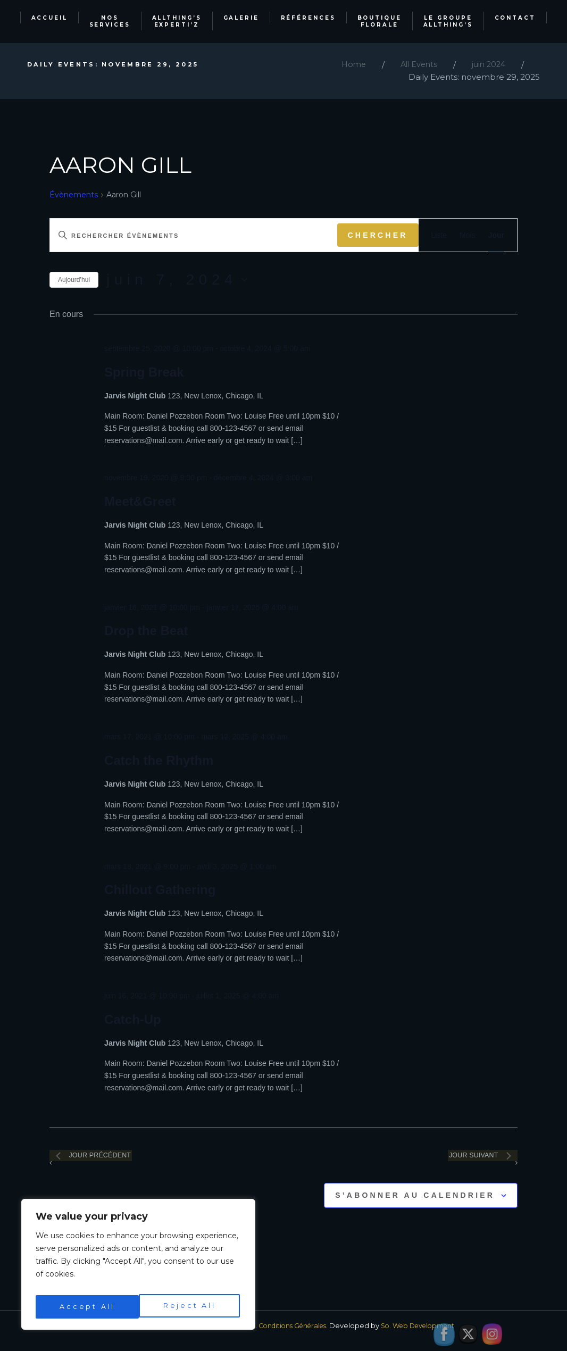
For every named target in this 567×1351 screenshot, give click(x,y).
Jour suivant (465, 1160)
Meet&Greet (140, 501)
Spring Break (144, 372)
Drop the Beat (146, 630)
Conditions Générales (290, 1335)
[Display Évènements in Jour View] (496, 235)
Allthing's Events (132, 1335)
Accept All (190, 1307)
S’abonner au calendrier (415, 1205)
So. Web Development (422, 1335)
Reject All (85, 1307)
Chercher (378, 235)
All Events (415, 65)
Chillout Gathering (159, 889)
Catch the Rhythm (158, 760)
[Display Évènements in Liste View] (439, 235)
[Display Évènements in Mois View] (468, 235)
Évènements (73, 194)
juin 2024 (487, 65)
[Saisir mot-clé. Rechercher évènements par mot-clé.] (193, 235)
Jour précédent (111, 1160)
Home (348, 65)
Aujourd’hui (74, 279)
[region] (138, 1267)
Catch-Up (132, 1019)
